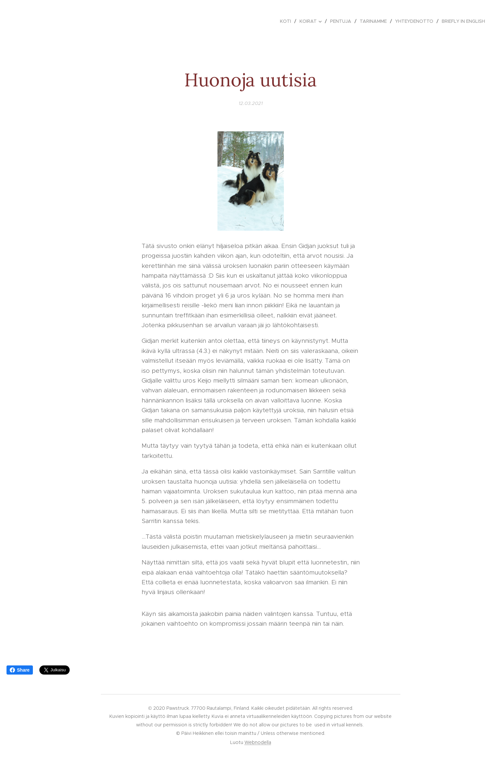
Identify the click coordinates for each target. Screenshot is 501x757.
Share (20, 670)
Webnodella (257, 742)
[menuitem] (287, 21)
